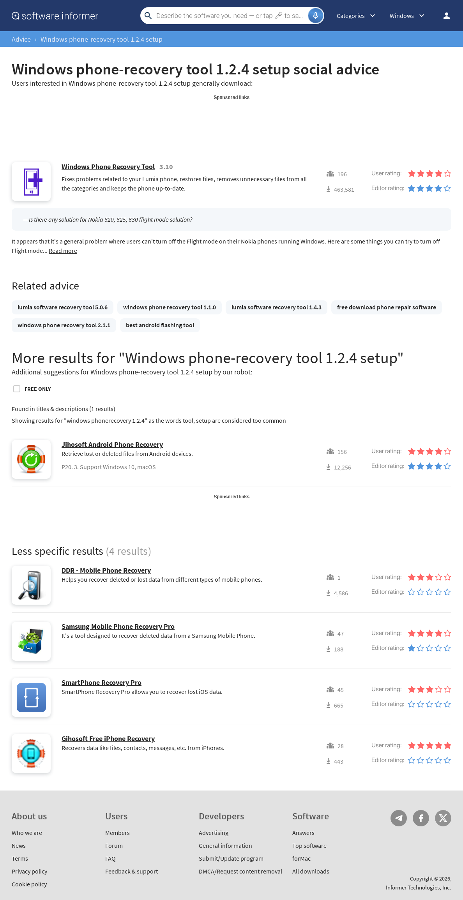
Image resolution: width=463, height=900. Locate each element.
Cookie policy (29, 884)
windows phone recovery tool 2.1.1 (64, 325)
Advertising (213, 832)
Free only (38, 388)
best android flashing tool (160, 325)
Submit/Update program (231, 858)
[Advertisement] (231, 120)
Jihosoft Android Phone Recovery (112, 444)
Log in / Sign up (443, 15)
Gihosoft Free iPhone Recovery (108, 738)
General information (225, 845)
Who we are (27, 832)
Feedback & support (131, 871)
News (19, 845)
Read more (63, 250)
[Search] (231, 15)
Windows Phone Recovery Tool (108, 166)
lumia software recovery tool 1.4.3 (276, 307)
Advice (21, 39)
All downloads (310, 871)
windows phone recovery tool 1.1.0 (169, 307)
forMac (301, 858)
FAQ (110, 858)
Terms (20, 858)
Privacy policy (29, 871)
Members (117, 832)
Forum (114, 845)
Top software (309, 845)
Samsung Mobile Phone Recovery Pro (118, 626)
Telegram (399, 818)
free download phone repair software (386, 307)
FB (421, 818)
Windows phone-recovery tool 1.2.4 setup (102, 39)
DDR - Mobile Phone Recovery (106, 570)
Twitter (443, 818)
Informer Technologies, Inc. (418, 887)
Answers (303, 832)
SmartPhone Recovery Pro (101, 682)
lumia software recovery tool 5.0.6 (63, 307)
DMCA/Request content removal (240, 871)
